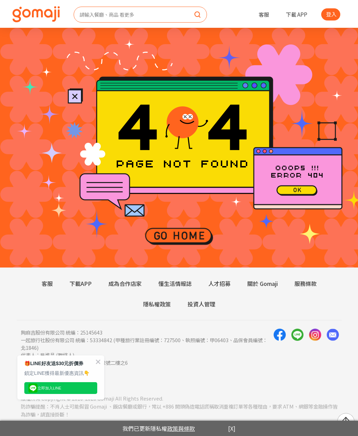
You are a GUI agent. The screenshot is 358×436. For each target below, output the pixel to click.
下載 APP (296, 14)
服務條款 (305, 283)
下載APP (80, 283)
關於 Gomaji (262, 283)
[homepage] (36, 14)
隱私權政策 (157, 304)
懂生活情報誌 (175, 283)
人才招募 (219, 283)
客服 (264, 14)
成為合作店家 (125, 283)
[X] (231, 428)
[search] (197, 15)
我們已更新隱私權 (159, 428)
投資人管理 (201, 304)
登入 (331, 14)
